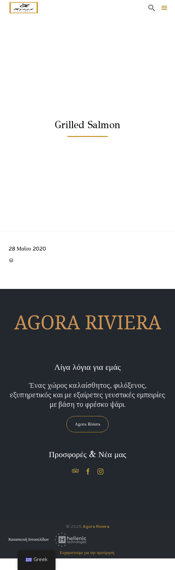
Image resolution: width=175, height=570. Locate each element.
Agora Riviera (96, 526)
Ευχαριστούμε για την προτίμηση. (87, 552)
